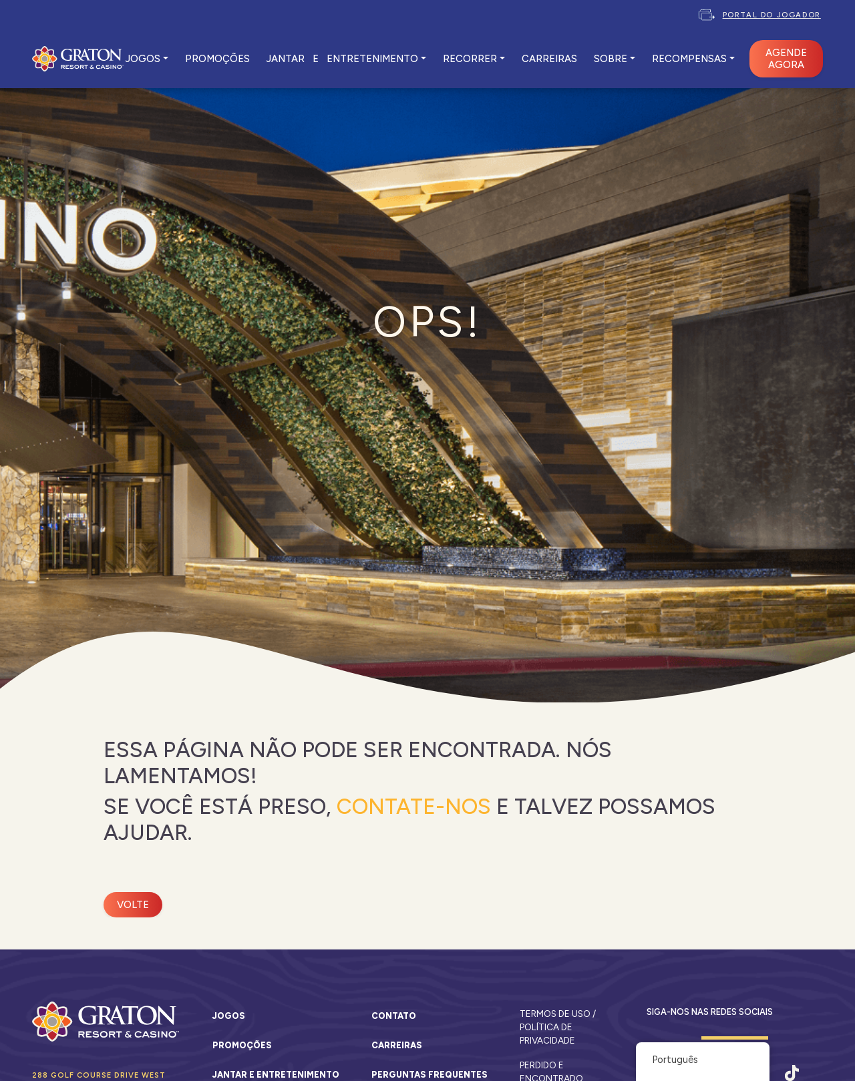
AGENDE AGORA (786, 59)
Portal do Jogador (772, 14)
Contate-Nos (414, 806)
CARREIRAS (549, 59)
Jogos (228, 1016)
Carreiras (396, 1045)
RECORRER (470, 59)
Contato (393, 1016)
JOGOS (143, 59)
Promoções (242, 1045)
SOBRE (610, 59)
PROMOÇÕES (217, 59)
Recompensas (689, 59)
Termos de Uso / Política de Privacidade (558, 1027)
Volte (133, 905)
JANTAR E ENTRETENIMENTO (342, 59)
